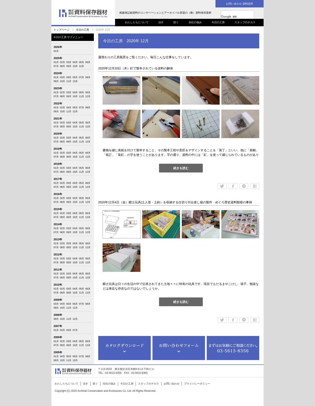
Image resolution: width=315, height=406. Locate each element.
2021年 (58, 118)
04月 (75, 62)
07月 (56, 66)
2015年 (58, 209)
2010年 (58, 284)
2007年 (58, 326)
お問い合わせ (171, 383)
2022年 (58, 103)
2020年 (58, 133)
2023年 (58, 88)
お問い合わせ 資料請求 (239, 3)
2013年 (58, 239)
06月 (87, 62)
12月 (81, 66)
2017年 (58, 179)
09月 (68, 66)
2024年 (58, 73)
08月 (62, 66)
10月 (75, 66)
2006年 (58, 337)
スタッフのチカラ (245, 22)
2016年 (58, 194)
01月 (56, 51)
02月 (62, 62)
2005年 (58, 352)
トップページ (61, 29)
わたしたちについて (137, 22)
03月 (68, 62)
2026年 (58, 47)
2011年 (58, 269)
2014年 (58, 224)
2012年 (58, 254)
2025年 (58, 58)
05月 (81, 62)
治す (161, 22)
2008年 (58, 314)
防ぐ (176, 22)
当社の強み (195, 22)
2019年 (58, 148)
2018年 (58, 163)
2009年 (58, 299)
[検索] (233, 17)
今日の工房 (218, 22)
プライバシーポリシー (197, 383)
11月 (68, 81)
